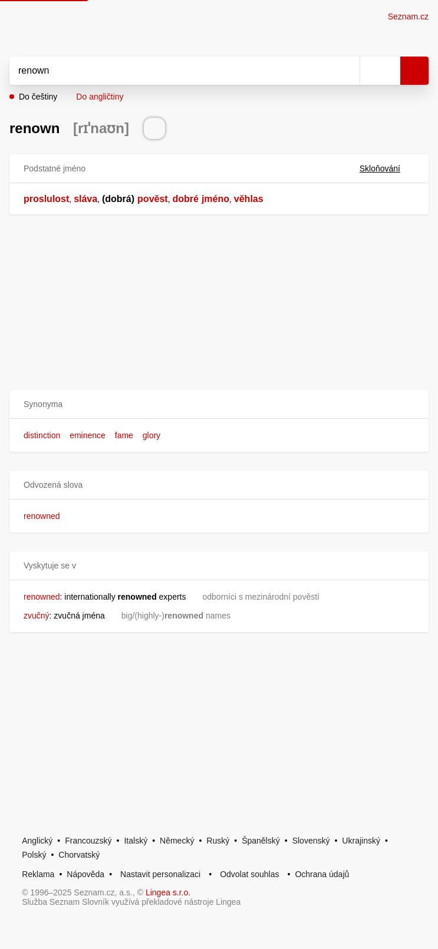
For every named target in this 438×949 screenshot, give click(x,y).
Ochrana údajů (322, 874)
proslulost (46, 199)
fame (124, 435)
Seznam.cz (408, 16)
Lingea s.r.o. (168, 892)
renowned (42, 516)
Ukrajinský (361, 840)
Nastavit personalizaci (160, 874)
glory (151, 435)
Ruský (217, 840)
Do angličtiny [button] (99, 96)
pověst (152, 199)
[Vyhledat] (171, 71)
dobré (185, 199)
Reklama (38, 874)
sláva (85, 199)
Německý (177, 840)
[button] (219, 404)
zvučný (37, 615)
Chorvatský (79, 854)
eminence (88, 435)
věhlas (249, 199)
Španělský (261, 840)
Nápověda (85, 874)
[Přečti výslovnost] (154, 128)
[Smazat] (347, 71)
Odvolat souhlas (249, 874)
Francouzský (88, 840)
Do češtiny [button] (38, 96)
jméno (215, 199)
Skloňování (387, 168)
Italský (135, 840)
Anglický (37, 840)
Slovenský (311, 840)
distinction (42, 435)
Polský (34, 854)
